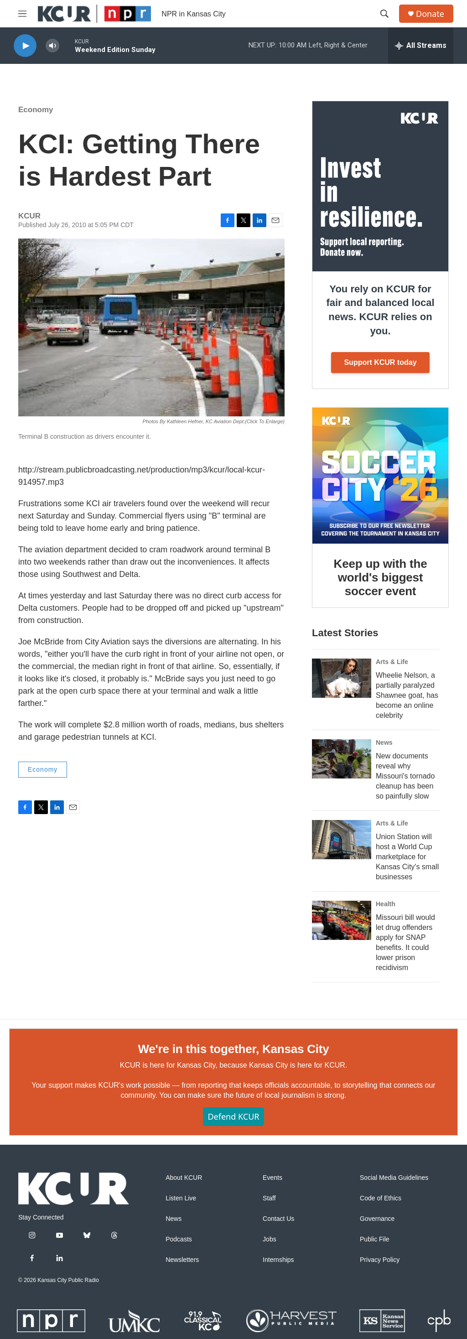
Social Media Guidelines (394, 1177)
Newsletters (182, 1259)
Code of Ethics (380, 1198)
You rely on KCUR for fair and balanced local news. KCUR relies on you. (380, 310)
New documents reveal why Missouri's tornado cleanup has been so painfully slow (405, 776)
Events (272, 1177)
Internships (278, 1259)
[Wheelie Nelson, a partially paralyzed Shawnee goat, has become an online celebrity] (341, 678)
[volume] (52, 46)
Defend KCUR (233, 1116)
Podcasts (179, 1239)
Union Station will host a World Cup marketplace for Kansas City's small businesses (407, 857)
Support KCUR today (380, 362)
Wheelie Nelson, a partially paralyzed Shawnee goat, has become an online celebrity (407, 695)
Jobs (269, 1239)
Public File (374, 1239)
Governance (377, 1218)
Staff (269, 1198)
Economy (35, 109)
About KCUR (184, 1177)
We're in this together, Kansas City (233, 1049)
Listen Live (181, 1198)
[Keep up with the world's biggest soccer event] (380, 476)
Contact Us (278, 1218)
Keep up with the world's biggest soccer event (380, 577)
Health (385, 904)
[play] (25, 46)
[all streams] (420, 45)
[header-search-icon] (384, 14)
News (384, 742)
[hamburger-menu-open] (22, 14)
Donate (430, 14)
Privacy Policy (380, 1259)
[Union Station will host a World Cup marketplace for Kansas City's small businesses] (341, 839)
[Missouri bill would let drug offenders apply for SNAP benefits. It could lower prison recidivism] (341, 920)
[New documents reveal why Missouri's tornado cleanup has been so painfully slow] (341, 758)
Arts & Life (392, 661)
